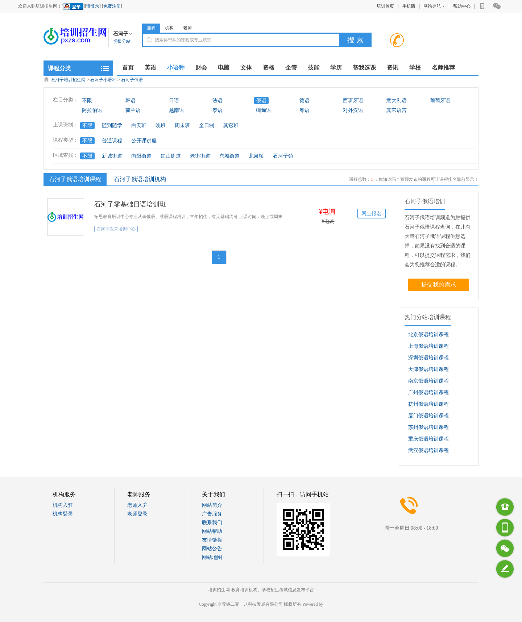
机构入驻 (63, 505)
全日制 (206, 125)
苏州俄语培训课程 (428, 427)
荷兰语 (133, 110)
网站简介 (212, 505)
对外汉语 (353, 110)
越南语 (176, 110)
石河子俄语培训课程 (74, 179)
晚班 (161, 125)
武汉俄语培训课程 (428, 450)
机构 (169, 27)
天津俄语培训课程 (428, 369)
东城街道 (229, 156)
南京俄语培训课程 (428, 381)
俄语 (261, 100)
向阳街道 (141, 156)
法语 (217, 100)
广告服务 (212, 514)
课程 (151, 28)
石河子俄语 (132, 79)
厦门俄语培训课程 (428, 415)
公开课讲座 (144, 140)
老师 (187, 27)
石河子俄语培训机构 (140, 179)
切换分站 (121, 41)
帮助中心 (462, 6)
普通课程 (112, 140)
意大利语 (396, 100)
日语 (174, 100)
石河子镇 (283, 156)
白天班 (138, 125)
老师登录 (137, 514)
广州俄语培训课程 (428, 392)
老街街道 (200, 156)
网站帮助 (212, 531)
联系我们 (212, 522)
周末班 (182, 125)
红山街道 (171, 156)
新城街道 (112, 156)
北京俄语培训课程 (428, 334)
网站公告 (212, 548)
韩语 (130, 100)
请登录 (92, 6)
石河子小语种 (103, 79)
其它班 (231, 125)
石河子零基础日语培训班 (130, 204)
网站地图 (212, 557)
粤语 (304, 110)
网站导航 (434, 6)
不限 (87, 100)
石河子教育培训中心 (116, 228)
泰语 (217, 110)
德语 (304, 100)
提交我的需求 (438, 284)
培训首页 (385, 6)
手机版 (408, 6)
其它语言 (396, 110)
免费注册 (112, 6)
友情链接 (212, 540)
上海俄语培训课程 (428, 346)
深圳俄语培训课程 (428, 357)
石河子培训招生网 (68, 79)
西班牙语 (353, 100)
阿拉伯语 (92, 110)
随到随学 (112, 125)
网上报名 (371, 213)
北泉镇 (256, 156)
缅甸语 (263, 110)
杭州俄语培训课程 (428, 404)
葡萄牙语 (440, 100)
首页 (128, 67)
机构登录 (63, 514)
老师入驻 (137, 505)
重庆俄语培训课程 (428, 439)
